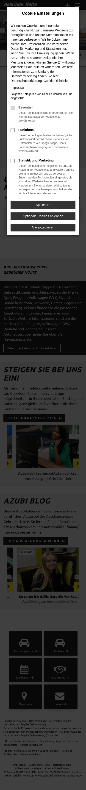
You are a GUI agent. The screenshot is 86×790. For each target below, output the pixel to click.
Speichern (43, 205)
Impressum (18, 87)
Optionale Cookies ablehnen (43, 216)
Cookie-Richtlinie (56, 81)
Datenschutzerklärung (26, 81)
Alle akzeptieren (43, 227)
